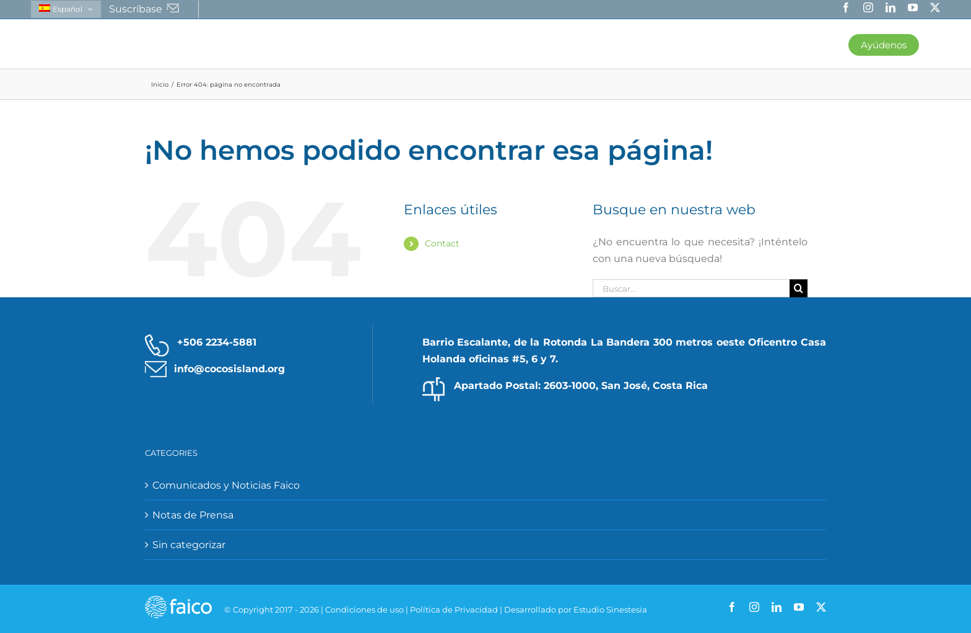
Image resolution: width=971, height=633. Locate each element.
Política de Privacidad (454, 610)
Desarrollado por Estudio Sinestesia (575, 610)
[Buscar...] (691, 289)
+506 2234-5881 (216, 343)
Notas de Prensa (192, 516)
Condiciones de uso (364, 610)
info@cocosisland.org (229, 369)
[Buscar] (799, 289)
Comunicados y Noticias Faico (226, 486)
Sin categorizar (188, 545)
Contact (442, 244)
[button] (929, 44)
